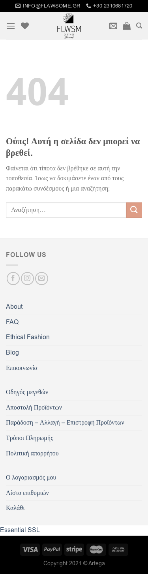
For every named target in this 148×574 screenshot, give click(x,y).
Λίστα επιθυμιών (27, 493)
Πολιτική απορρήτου (32, 453)
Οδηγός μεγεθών (27, 392)
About (14, 306)
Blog (12, 352)
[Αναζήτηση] (139, 25)
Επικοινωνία (21, 368)
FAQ (12, 322)
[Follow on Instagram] (27, 278)
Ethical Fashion (28, 337)
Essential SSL (20, 530)
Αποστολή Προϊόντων (34, 407)
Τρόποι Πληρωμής (29, 438)
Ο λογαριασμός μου (31, 477)
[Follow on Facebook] (13, 278)
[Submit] (134, 210)
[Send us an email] (41, 278)
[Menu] (10, 26)
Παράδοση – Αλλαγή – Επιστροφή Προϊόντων (65, 422)
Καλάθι (15, 508)
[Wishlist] (25, 25)
